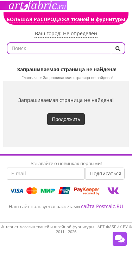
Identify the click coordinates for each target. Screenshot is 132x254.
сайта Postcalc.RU (102, 206)
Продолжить (66, 119)
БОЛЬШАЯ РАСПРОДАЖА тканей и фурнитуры (66, 19)
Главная (29, 77)
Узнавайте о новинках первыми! (66, 163)
